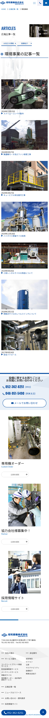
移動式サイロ (6, 675)
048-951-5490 (14, 393)
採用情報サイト (11, 704)
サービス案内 (10, 658)
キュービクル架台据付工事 (14, 195)
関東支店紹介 (31, 673)
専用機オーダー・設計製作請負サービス (11, 679)
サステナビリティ (32, 667)
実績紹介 (24, 43)
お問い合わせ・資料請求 (15, 698)
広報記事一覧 (10, 687)
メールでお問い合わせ (26, 403)
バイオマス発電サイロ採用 (14, 236)
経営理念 (29, 658)
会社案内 (33, 653)
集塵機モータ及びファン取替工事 (17, 154)
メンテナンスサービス (9, 672)
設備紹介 (29, 670)
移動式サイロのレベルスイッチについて (20, 313)
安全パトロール (10, 354)
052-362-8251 (14, 386)
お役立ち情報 (9, 43)
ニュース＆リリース (13, 692)
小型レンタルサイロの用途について (18, 273)
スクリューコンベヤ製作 (14, 113)
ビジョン (29, 661)
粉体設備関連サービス (9, 669)
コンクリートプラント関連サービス (11, 665)
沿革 (27, 664)
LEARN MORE (15, 474)
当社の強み (9, 653)
